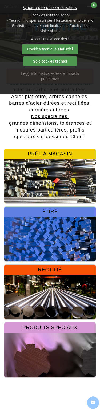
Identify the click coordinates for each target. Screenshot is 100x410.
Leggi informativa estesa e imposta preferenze (50, 76)
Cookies (50, 49)
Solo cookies (50, 61)
